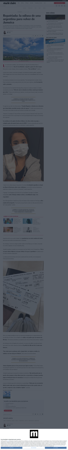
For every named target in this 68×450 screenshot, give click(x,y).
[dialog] (34, 439)
